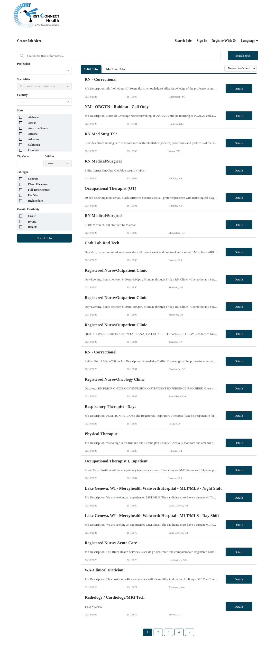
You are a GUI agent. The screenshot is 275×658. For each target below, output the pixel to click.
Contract (33, 178)
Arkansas (33, 139)
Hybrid (32, 221)
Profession (23, 63)
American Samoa (38, 128)
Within (49, 156)
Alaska (32, 123)
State (20, 110)
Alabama (33, 117)
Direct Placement (38, 184)
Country (22, 95)
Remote (32, 227)
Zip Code (23, 156)
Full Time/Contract (39, 189)
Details (239, 88)
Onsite (32, 216)
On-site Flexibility (28, 209)
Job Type (22, 172)
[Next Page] (189, 632)
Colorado (33, 150)
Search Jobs (183, 41)
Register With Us (223, 41)
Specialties (23, 79)
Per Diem (33, 195)
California (34, 144)
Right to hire (35, 200)
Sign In (202, 41)
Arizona (33, 133)
